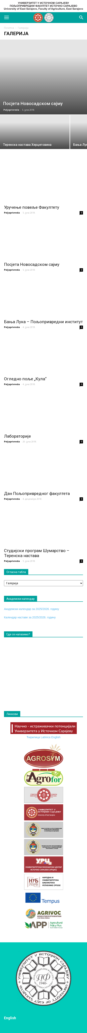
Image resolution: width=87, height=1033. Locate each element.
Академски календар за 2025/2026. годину (31, 609)
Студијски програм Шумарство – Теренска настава (36, 553)
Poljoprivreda (11, 109)
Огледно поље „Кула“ (25, 378)
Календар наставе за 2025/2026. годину (30, 617)
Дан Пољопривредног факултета (37, 493)
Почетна (9, 28)
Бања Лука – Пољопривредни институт (43, 321)
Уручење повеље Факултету (31, 207)
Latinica (46, 737)
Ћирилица (33, 737)
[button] (81, 17)
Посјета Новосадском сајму (31, 264)
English (56, 737)
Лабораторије (17, 436)
